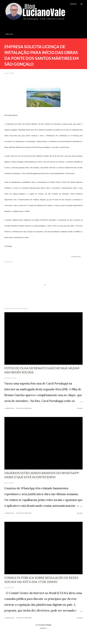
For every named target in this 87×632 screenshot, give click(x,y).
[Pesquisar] (73, 4)
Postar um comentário (24, 408)
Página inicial (9, 34)
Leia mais (80, 408)
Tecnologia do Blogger (43, 625)
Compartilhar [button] (76, 256)
